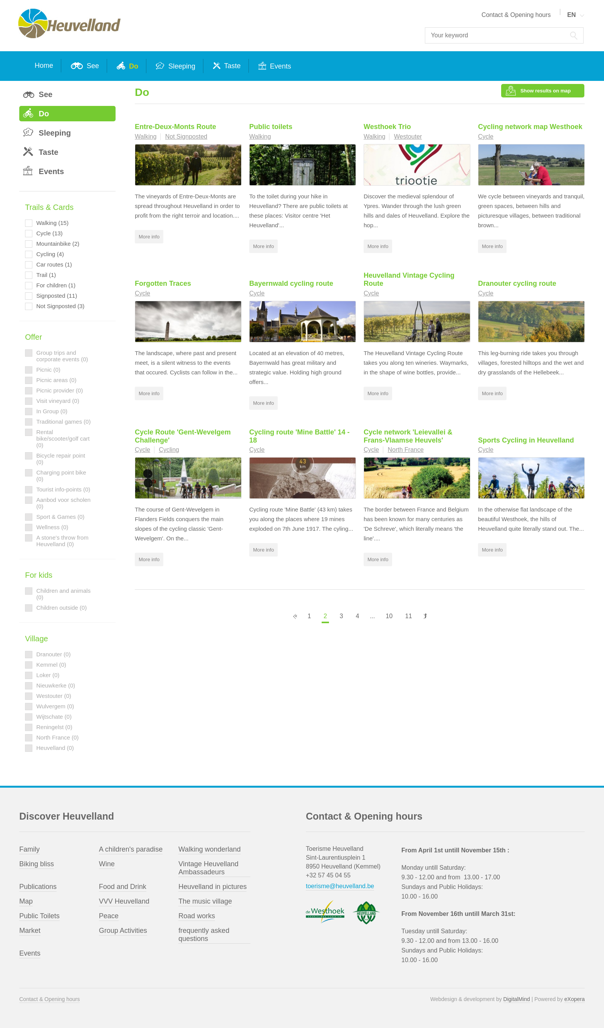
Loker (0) (47, 675)
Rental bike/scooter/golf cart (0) (62, 438)
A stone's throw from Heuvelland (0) (62, 540)
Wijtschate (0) (54, 716)
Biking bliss (36, 864)
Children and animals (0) (63, 593)
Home (44, 65)
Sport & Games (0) (60, 516)
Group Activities (123, 930)
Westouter (408, 140)
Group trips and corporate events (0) (62, 355)
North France (405, 453)
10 (389, 620)
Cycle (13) (49, 233)
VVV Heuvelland (124, 901)
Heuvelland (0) (55, 748)
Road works (196, 916)
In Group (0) (51, 411)
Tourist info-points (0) (63, 489)
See (92, 66)
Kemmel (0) (51, 664)
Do (132, 66)
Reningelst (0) (54, 727)
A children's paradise (131, 849)
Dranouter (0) (53, 654)
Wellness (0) (52, 527)
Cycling (169, 453)
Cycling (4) (50, 254)
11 (408, 620)
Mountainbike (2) (57, 243)
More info (149, 240)
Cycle (485, 140)
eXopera (574, 999)
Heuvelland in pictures (212, 886)
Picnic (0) (48, 369)
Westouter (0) (53, 696)
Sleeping (180, 66)
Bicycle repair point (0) (60, 458)
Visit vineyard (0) (57, 400)
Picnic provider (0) (59, 390)
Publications (38, 886)
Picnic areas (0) (56, 380)
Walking (145, 140)
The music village (205, 901)
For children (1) (56, 285)
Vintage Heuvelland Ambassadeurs (208, 868)
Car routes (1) (54, 264)
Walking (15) (52, 223)
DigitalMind (516, 999)
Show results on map (546, 92)
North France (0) (57, 737)
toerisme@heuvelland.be (340, 886)
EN (571, 15)
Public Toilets (39, 916)
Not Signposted (186, 140)
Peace (109, 916)
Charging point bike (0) (61, 475)
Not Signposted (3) (60, 306)
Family (29, 849)
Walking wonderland (209, 849)
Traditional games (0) (63, 421)
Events (279, 66)
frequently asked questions (203, 934)
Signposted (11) (56, 295)
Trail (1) (46, 275)
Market (29, 930)
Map (26, 901)
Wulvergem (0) (55, 706)
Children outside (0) (61, 607)
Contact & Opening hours (516, 15)
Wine (107, 864)
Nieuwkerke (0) (55, 685)
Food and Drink (122, 886)
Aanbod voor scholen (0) (63, 503)
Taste (231, 66)
